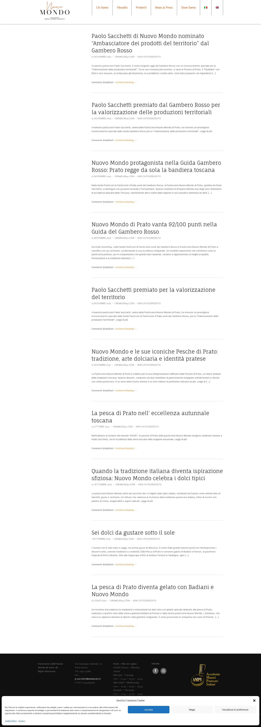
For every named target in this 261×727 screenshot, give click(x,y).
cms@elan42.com (124, 56)
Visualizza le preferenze (235, 709)
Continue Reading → (126, 82)
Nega (192, 709)
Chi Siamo (102, 7)
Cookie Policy (11, 721)
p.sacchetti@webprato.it (88, 678)
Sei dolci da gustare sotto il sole (133, 532)
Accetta (148, 709)
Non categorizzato (149, 56)
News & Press (164, 7)
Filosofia (122, 7)
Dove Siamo (188, 7)
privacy (21, 721)
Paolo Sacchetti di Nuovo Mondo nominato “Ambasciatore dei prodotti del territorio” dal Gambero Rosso (150, 43)
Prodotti (141, 7)
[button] (254, 700)
